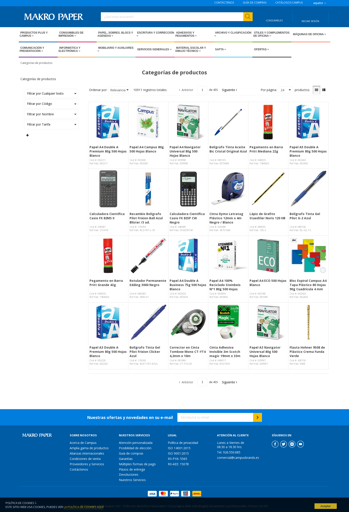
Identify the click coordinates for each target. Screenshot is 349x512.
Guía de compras (131, 453)
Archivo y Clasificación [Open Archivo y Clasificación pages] (232, 32)
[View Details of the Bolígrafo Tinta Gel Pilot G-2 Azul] (308, 188)
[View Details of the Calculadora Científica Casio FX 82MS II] (108, 188)
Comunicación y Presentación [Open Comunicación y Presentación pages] (32, 49)
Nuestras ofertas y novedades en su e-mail (130, 417)
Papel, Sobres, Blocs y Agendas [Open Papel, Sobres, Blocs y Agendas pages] (115, 34)
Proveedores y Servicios (87, 464)
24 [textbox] (282, 90)
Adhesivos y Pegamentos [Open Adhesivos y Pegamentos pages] (185, 34)
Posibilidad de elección (135, 448)
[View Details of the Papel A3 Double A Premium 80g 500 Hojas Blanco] (108, 322)
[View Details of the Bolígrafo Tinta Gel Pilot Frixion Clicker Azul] (148, 322)
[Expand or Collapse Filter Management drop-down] (27, 135)
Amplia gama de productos (89, 448)
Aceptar (326, 506)
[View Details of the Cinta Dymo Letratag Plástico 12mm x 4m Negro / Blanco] (228, 188)
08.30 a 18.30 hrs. (229, 447)
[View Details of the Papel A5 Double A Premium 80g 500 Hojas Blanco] (308, 122)
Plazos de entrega (132, 469)
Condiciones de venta (85, 459)
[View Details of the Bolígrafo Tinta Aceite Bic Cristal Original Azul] (228, 122)
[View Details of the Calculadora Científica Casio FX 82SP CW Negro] (188, 188)
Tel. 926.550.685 (228, 452)
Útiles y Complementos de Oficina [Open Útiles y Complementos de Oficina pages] (271, 34)
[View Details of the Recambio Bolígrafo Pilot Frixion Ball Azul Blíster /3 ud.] (148, 188)
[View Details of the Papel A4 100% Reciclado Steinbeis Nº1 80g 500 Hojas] (228, 255)
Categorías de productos (36, 63)
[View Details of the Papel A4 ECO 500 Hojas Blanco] (268, 255)
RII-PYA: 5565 (177, 459)
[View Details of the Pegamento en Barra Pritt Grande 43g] (108, 255)
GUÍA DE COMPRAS (254, 2)
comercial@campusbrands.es (238, 457)
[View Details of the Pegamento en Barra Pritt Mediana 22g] (268, 122)
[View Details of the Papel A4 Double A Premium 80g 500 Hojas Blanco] (108, 122)
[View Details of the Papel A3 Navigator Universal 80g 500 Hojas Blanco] (268, 322)
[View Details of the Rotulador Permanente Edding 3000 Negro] (148, 255)
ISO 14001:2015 (179, 448)
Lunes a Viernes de (230, 443)
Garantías (126, 459)
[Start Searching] (248, 16)
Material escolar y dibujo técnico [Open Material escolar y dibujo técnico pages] (190, 49)
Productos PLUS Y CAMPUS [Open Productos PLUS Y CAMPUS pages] (34, 34)
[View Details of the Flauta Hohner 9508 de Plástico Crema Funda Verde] (308, 322)
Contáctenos (79, 469)
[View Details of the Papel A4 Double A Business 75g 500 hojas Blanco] (188, 255)
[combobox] (177, 16)
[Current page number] (202, 90)
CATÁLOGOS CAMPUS (289, 2)
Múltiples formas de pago (137, 464)
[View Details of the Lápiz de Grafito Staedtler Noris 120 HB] (268, 188)
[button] (230, 90)
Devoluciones (128, 474)
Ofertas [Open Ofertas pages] (260, 49)
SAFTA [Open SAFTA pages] (219, 49)
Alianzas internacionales (87, 453)
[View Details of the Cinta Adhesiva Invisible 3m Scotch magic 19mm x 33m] (228, 322)
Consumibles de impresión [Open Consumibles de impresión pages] (71, 34)
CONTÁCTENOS (224, 2)
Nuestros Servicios (132, 480)
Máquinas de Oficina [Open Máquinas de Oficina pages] (308, 34)
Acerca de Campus (83, 443)
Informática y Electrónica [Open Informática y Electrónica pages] (69, 49)
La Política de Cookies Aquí (83, 507)
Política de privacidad (183, 443)
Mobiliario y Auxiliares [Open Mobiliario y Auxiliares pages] (115, 47)
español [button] (320, 3)
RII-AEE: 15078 (178, 464)
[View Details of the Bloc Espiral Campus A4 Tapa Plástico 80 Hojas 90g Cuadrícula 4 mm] (308, 255)
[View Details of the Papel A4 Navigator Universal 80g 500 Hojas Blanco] (188, 122)
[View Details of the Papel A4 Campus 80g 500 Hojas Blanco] (148, 122)
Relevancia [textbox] (118, 90)
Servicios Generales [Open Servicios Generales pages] (153, 49)
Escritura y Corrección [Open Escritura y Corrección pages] (155, 32)
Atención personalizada (135, 443)
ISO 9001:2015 (178, 453)
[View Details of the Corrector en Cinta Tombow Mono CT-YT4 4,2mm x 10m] (188, 322)
